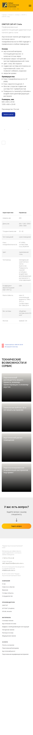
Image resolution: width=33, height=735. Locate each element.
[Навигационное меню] (30, 6)
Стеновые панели (7, 663)
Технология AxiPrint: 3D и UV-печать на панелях (15, 419)
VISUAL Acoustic (7, 654)
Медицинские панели (9, 678)
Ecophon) (11, 651)
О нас (4, 626)
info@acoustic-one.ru (8, 613)
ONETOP (5, 648)
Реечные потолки (7, 675)
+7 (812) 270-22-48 (8, 600)
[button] (8, 114)
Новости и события (8, 629)
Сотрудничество (7, 638)
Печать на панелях (8, 687)
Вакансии (5, 632)
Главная (4, 15)
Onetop (17, 15)
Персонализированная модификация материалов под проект (16, 501)
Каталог (10, 15)
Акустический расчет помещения (13, 460)
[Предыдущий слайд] (5, 130)
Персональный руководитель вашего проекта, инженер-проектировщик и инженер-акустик (16, 382)
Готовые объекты (7, 635)
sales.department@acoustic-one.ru (12, 606)
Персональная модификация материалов (15, 697)
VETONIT (5, 651)
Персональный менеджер (10, 690)
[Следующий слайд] (28, 130)
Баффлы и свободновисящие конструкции (15, 669)
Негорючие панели (8, 672)
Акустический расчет (8, 693)
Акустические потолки (9, 666)
